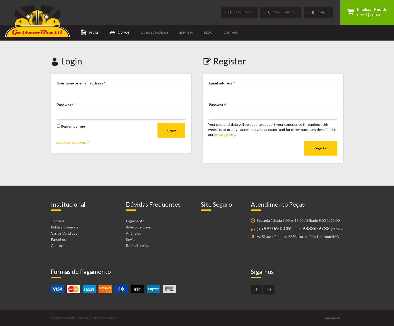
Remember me (71, 126)
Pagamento (135, 221)
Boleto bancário (138, 227)
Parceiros (58, 239)
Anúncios (133, 233)
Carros (119, 32)
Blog (208, 32)
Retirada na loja (138, 245)
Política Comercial (65, 227)
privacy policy (224, 134)
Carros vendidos (154, 32)
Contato (230, 32)
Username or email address (81, 83)
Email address (222, 83)
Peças (89, 32)
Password (66, 104)
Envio (130, 239)
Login (318, 12)
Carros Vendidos (64, 233)
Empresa (186, 32)
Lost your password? (72, 142)
